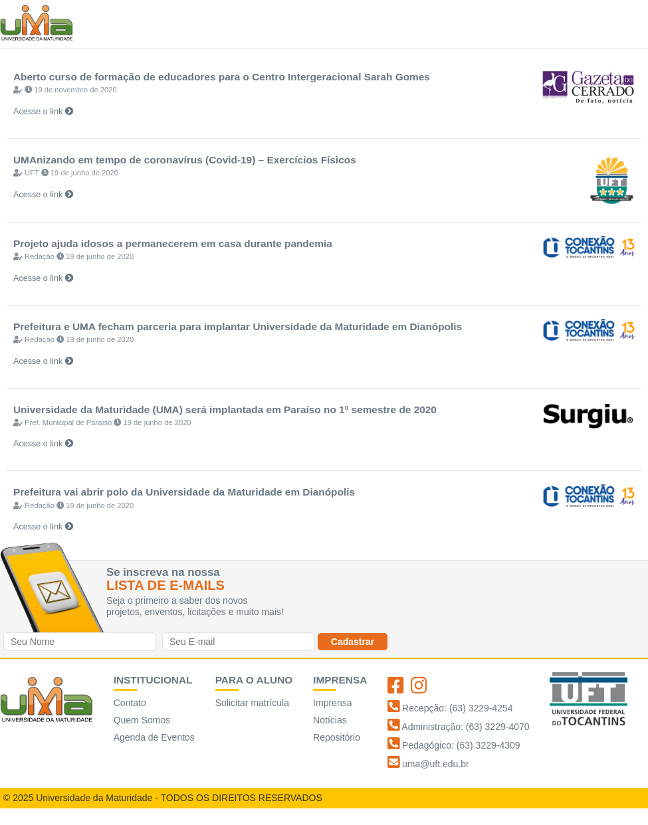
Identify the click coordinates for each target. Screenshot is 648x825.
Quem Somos (142, 720)
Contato (130, 702)
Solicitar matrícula (252, 702)
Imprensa (332, 702)
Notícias (330, 720)
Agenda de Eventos (154, 737)
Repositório (336, 737)
